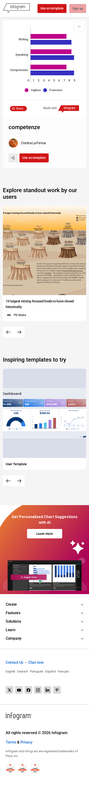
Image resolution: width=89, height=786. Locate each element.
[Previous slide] (8, 332)
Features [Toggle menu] (13, 613)
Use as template (51, 8)
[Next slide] (19, 332)
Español (50, 671)
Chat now (36, 662)
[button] (34, 90)
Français (63, 671)
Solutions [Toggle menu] (13, 621)
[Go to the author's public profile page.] (27, 143)
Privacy (26, 742)
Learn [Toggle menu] (10, 630)
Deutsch (22, 671)
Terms (11, 742)
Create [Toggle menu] (11, 604)
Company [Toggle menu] (13, 638)
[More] (79, 26)
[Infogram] (16, 8)
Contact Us (14, 662)
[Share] (13, 157)
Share (19, 108)
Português (36, 671)
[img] (48, 36)
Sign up (77, 9)
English (10, 671)
